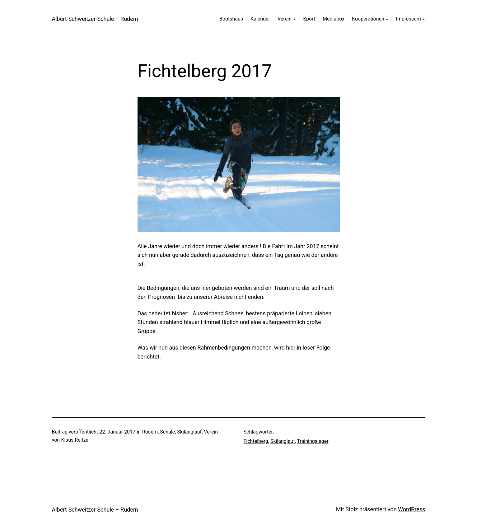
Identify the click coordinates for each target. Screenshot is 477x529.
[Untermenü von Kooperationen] (387, 19)
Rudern (150, 432)
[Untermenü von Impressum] (423, 19)
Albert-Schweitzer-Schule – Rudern (95, 19)
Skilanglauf (189, 432)
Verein (285, 19)
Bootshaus (231, 19)
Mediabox (333, 19)
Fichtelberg (256, 441)
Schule (167, 432)
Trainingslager (313, 441)
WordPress (411, 509)
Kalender (260, 19)
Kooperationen (368, 19)
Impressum (408, 19)
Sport (309, 19)
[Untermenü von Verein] (294, 19)
